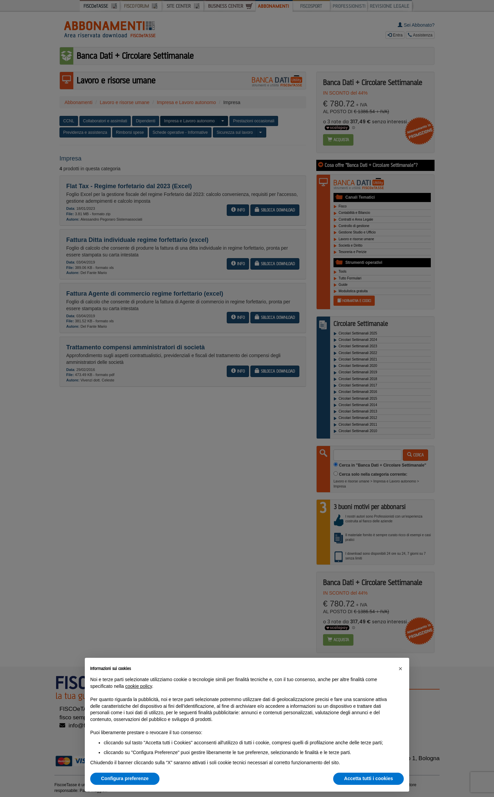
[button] (400, 668)
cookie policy (138, 686)
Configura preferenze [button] (125, 778)
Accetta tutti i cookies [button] (368, 778)
